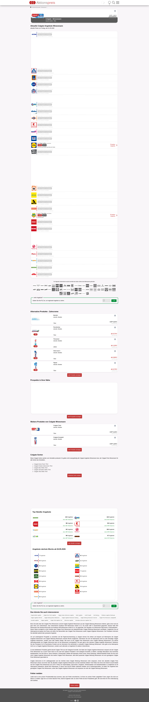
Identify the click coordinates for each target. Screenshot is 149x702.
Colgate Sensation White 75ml (42, 469)
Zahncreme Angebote (68, 620)
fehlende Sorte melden (74, 475)
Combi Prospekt (88, 615)
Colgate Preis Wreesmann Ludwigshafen (107, 617)
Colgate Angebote (44, 620)
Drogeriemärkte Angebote (36, 615)
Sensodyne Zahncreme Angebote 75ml (83, 620)
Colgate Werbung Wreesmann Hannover (88, 617)
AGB (74, 695)
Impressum (71, 695)
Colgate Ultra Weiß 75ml (40, 471)
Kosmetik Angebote (35, 620)
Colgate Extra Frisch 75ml (41, 464)
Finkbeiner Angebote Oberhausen (108, 615)
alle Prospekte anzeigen (74, 416)
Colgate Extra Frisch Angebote (49, 615)
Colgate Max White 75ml (40, 468)
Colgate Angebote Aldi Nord (36, 617)
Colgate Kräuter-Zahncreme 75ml (43, 466)
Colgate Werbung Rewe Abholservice (52, 617)
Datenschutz (78, 695)
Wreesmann (43, 7)
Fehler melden (75, 685)
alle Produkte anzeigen (74, 375)
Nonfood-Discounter (36, 7)
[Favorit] (115, 11)
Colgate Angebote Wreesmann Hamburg (70, 617)
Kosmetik (75, 650)
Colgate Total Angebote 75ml (56, 620)
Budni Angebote (79, 615)
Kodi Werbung (96, 615)
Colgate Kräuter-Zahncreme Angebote (66, 615)
